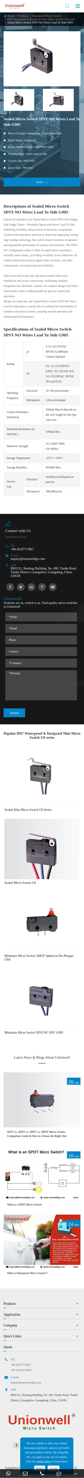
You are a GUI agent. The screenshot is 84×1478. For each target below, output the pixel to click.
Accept (53, 1468)
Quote (42, 182)
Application (12, 1314)
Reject (39, 1468)
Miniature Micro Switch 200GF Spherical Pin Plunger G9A (39, 957)
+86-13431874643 (21, 1370)
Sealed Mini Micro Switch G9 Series (27, 810)
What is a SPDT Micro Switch (24, 1204)
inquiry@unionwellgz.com (28, 559)
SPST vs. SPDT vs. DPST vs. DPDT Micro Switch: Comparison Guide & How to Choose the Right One (36, 1133)
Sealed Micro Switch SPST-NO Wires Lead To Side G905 (40, 22)
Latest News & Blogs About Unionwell (42, 1057)
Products (23, 15)
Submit (14, 713)
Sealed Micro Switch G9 (20, 883)
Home (11, 15)
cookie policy (44, 1461)
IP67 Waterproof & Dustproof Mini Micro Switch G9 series (41, 19)
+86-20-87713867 (22, 549)
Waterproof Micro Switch (46, 15)
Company (10, 1325)
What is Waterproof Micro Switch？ (27, 1273)
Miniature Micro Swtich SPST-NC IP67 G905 (33, 1032)
